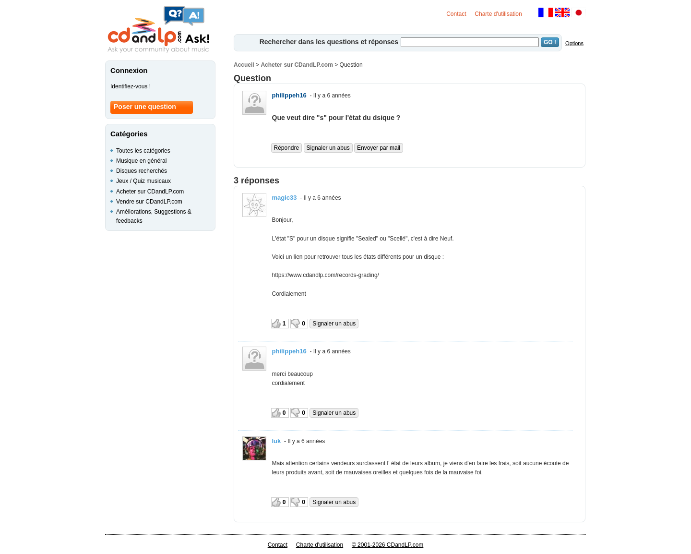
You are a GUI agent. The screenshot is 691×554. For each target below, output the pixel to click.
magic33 (284, 197)
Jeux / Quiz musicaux (143, 181)
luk (276, 441)
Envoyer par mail (378, 148)
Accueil (244, 64)
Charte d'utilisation (498, 14)
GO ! (550, 42)
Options (574, 43)
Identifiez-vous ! (130, 86)
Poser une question (145, 106)
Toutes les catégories (143, 150)
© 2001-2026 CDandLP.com (387, 545)
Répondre (286, 148)
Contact (456, 14)
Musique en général (141, 160)
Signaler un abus (328, 148)
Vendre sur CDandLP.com (149, 201)
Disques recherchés (141, 171)
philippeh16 (289, 95)
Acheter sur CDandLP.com (297, 64)
